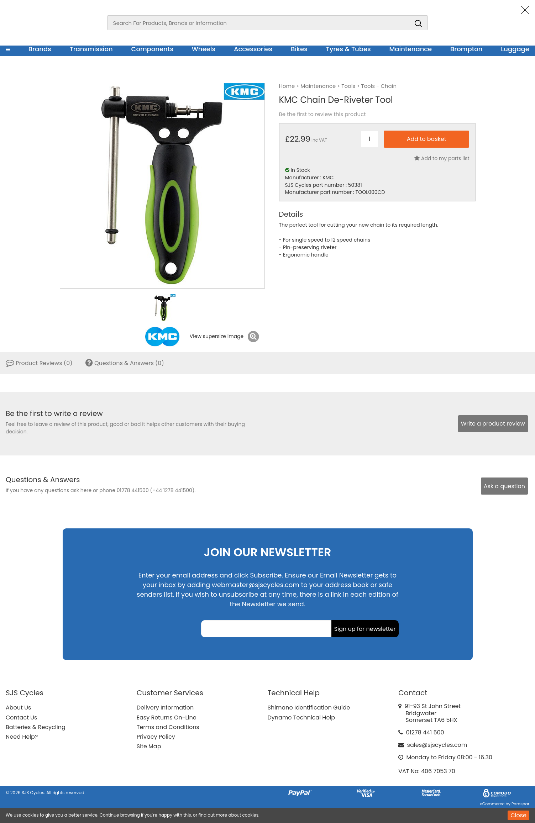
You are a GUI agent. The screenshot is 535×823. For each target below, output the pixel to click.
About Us (18, 707)
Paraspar (520, 804)
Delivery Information (165, 707)
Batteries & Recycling (35, 727)
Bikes (299, 48)
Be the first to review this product (322, 114)
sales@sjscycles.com (437, 745)
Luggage (515, 48)
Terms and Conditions (168, 727)
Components (152, 48)
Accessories (253, 48)
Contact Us (21, 717)
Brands (39, 48)
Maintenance (410, 48)
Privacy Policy (156, 737)
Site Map (149, 746)
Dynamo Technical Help (301, 717)
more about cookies (237, 815)
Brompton (466, 48)
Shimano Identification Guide (309, 707)
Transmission (91, 48)
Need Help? (22, 737)
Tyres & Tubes (348, 48)
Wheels (203, 48)
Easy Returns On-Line (166, 717)
